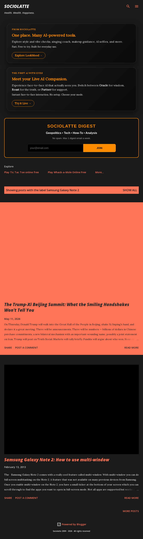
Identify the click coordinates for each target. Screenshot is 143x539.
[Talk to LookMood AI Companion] (71, 89)
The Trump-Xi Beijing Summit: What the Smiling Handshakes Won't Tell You (66, 307)
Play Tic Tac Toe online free (21, 172)
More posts (131, 511)
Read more (131, 347)
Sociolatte (16, 6)
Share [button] (8, 347)
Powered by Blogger (71, 524)
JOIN (99, 148)
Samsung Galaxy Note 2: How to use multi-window (56, 460)
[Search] (128, 6)
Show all (130, 190)
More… (99, 172)
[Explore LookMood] (71, 43)
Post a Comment (26, 347)
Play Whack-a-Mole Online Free (67, 172)
